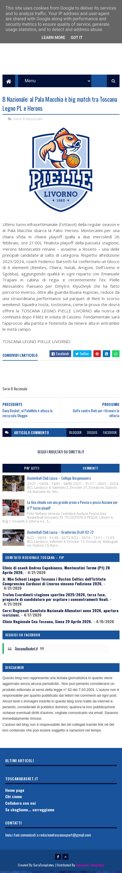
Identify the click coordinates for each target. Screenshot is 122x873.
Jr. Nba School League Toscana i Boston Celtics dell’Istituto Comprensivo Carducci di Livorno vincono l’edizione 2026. (54, 583)
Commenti (90, 470)
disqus (92, 434)
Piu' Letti (31, 470)
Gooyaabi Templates (90, 866)
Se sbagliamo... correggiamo (29, 811)
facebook (110, 434)
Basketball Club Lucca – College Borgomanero (59, 480)
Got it (76, 37)
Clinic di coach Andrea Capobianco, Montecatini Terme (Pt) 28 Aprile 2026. (56, 572)
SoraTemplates (43, 866)
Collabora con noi (20, 805)
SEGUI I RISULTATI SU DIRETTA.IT (60, 454)
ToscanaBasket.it (25, 650)
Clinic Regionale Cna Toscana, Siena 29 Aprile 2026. (47, 623)
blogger (75, 434)
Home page (14, 792)
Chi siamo (13, 798)
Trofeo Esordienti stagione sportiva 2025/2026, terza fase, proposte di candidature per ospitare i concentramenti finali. (55, 599)
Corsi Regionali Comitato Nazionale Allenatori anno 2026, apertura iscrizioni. (60, 614)
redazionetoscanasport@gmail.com (65, 837)
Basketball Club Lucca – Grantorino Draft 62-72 (60, 534)
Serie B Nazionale (28, 120)
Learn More (53, 37)
